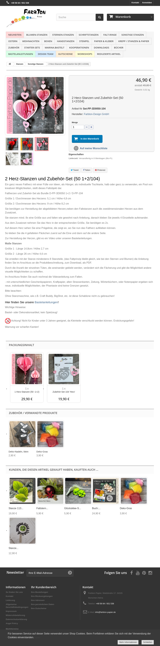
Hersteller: (77, 114)
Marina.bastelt (54, 47)
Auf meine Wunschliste (93, 148)
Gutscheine (65, 53)
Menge (75, 122)
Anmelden (147, 2)
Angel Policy (12, 623)
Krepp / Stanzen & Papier (133, 41)
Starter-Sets (32, 47)
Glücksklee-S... (72, 508)
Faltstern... (42, 508)
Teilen (86, 170)
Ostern (12, 41)
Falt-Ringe (110, 34)
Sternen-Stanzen (63, 34)
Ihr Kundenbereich (43, 587)
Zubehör (13, 47)
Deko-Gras (42, 451)
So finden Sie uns (14, 592)
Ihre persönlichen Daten (42, 604)
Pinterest (100, 170)
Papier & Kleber (104, 41)
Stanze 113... (16, 508)
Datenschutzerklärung (16, 619)
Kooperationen (79, 47)
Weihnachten (30, 41)
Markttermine (12, 629)
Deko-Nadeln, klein (18, 451)
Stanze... (13, 548)
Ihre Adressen (38, 600)
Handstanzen (65, 41)
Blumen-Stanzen (36, 34)
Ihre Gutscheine (38, 608)
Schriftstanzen (89, 34)
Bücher (118, 47)
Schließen (147, 642)
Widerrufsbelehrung (15, 615)
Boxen (48, 41)
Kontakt (135, 2)
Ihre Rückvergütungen (42, 596)
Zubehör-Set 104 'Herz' (63, 392)
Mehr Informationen (128, 642)
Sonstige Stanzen (132, 34)
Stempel (84, 41)
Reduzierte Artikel (109, 53)
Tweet (75, 170)
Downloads (101, 47)
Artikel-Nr (77, 108)
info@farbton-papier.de (105, 612)
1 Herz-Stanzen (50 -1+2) (27, 392)
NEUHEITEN (14, 34)
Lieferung (10, 600)
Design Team (45, 53)
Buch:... (96, 508)
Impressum (11, 611)
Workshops (85, 53)
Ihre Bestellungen (39, 592)
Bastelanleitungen (20, 53)
